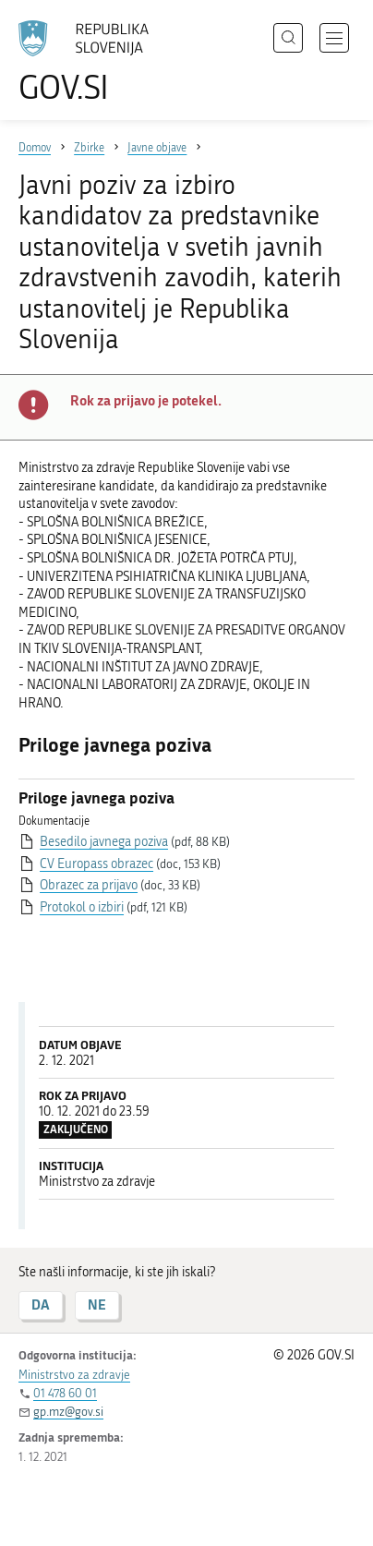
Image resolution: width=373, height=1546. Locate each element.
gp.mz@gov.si (68, 1412)
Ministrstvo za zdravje (74, 1375)
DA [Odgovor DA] (40, 1304)
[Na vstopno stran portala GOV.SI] (92, 62)
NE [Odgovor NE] (97, 1304)
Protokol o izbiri (82, 907)
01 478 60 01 (65, 1393)
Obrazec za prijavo (89, 885)
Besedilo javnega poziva (104, 842)
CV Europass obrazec (96, 864)
